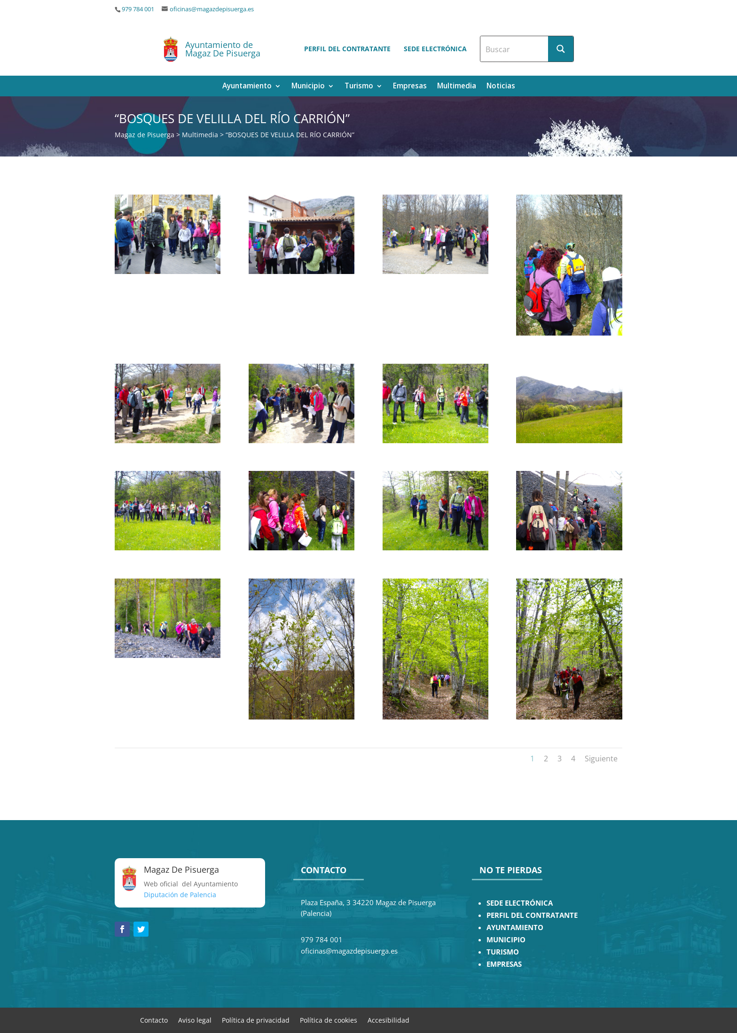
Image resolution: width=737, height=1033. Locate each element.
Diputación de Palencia (180, 894)
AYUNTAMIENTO (514, 927)
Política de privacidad (256, 1020)
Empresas (410, 87)
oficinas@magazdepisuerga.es (212, 9)
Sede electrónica (435, 48)
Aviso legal (195, 1020)
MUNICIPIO (505, 940)
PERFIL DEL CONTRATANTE (532, 915)
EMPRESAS (504, 964)
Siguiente (601, 758)
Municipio (308, 87)
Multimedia (456, 87)
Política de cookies (328, 1020)
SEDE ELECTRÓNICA (519, 903)
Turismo (359, 87)
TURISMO (502, 952)
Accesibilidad (388, 1020)
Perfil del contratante (347, 48)
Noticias (500, 87)
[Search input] (515, 49)
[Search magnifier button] (560, 49)
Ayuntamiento (247, 87)
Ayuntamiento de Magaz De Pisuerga (222, 49)
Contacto (154, 1020)
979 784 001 (138, 9)
